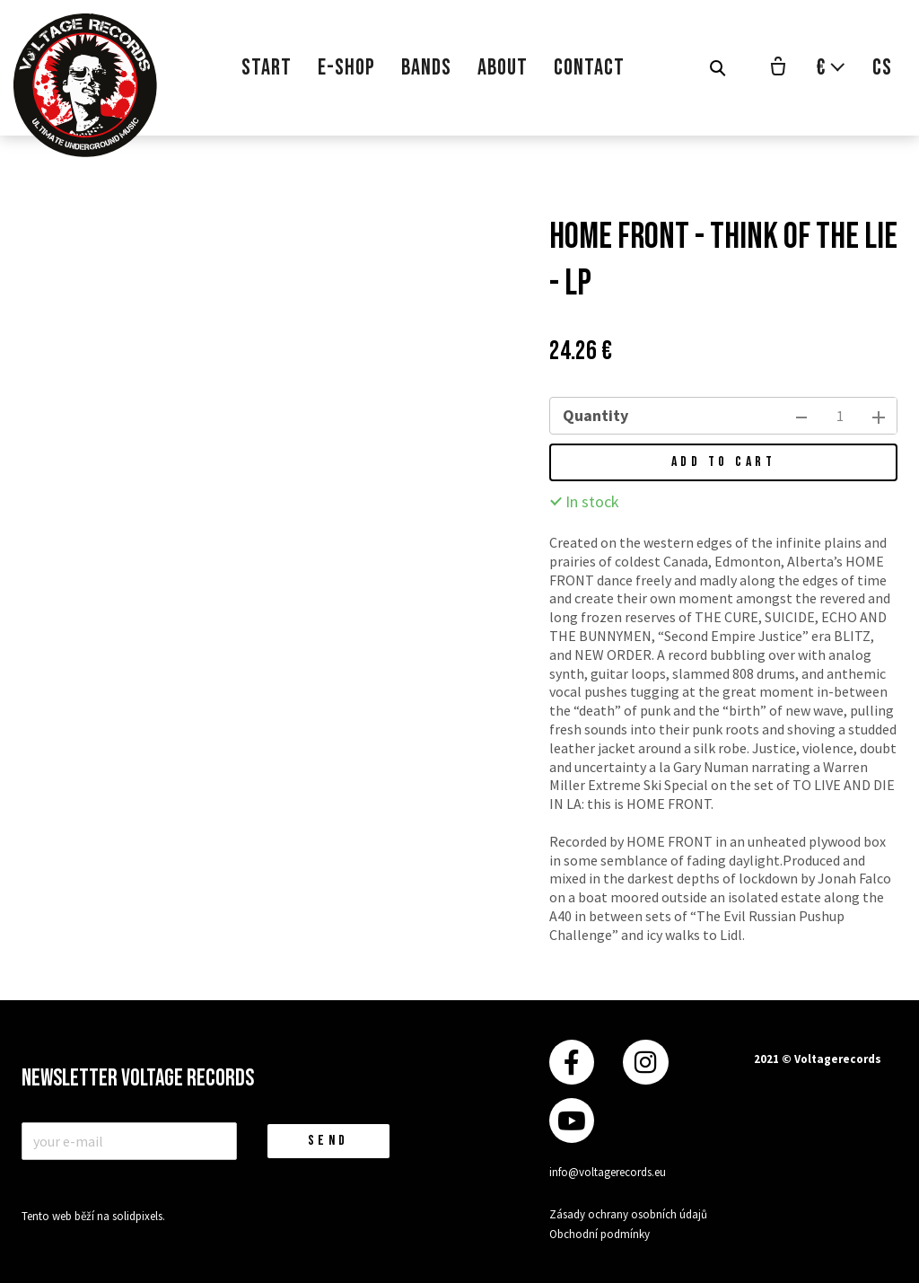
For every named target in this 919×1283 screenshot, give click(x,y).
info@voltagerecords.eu (607, 1172)
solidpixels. (138, 1216)
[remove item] (801, 416)
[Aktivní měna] (831, 67)
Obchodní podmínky (599, 1234)
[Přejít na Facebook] (571, 1063)
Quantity (595, 415)
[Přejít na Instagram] (645, 1063)
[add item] (879, 416)
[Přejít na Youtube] (571, 1121)
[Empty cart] (778, 68)
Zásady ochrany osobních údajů (628, 1214)
